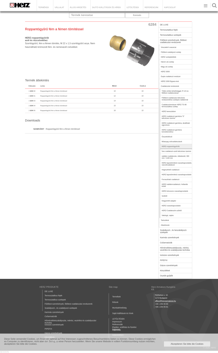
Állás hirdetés (78, 7)
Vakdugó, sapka (168, 215)
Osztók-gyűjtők (166, 276)
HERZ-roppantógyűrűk (171, 146)
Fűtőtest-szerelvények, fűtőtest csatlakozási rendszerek (173, 41)
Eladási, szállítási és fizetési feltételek (124, 328)
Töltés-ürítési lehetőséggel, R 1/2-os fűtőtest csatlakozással (175, 92)
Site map (113, 287)
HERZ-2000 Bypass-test (170, 81)
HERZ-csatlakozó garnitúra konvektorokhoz (172, 131)
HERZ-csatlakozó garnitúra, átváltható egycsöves (176, 124)
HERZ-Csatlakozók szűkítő (172, 211)
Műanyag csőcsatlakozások (172, 142)
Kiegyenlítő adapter (169, 201)
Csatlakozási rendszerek (170, 86)
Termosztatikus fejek (169, 30)
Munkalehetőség (119, 308)
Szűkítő (164, 196)
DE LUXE (164, 25)
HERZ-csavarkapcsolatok (171, 206)
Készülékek (165, 270)
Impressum (117, 322)
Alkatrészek (165, 225)
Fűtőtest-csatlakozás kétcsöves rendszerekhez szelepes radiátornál (175, 99)
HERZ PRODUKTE (49, 287)
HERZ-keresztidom (169, 111)
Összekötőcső (167, 137)
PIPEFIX (164, 260)
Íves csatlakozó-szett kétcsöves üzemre (176, 151)
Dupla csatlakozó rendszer (170, 76)
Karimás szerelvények (169, 237)
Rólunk (115, 302)
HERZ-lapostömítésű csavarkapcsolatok (176, 175)
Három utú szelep (167, 62)
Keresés (137, 15)
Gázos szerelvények (169, 265)
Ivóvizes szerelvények (169, 255)
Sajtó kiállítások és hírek (106, 7)
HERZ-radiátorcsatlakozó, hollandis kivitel (175, 185)
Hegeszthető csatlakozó (170, 170)
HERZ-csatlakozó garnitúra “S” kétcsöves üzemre (173, 117)
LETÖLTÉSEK (133, 7)
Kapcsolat (170, 7)
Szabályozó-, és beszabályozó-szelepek (173, 231)
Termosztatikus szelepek (170, 35)
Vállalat (59, 7)
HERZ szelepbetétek (168, 57)
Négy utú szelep (167, 67)
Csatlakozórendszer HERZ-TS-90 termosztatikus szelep (174, 106)
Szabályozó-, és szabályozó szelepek (61, 308)
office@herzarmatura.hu (165, 301)
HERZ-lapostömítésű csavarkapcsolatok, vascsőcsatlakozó (177, 164)
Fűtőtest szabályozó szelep (171, 52)
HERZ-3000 (165, 72)
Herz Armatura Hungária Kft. (163, 288)
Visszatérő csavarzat (168, 47)
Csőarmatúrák (166, 243)
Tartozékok (165, 220)
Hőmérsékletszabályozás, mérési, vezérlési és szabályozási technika (175, 249)
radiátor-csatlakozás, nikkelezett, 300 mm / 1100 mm (175, 157)
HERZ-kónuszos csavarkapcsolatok (175, 191)
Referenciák (151, 7)
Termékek (43, 7)
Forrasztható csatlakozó (170, 179)
